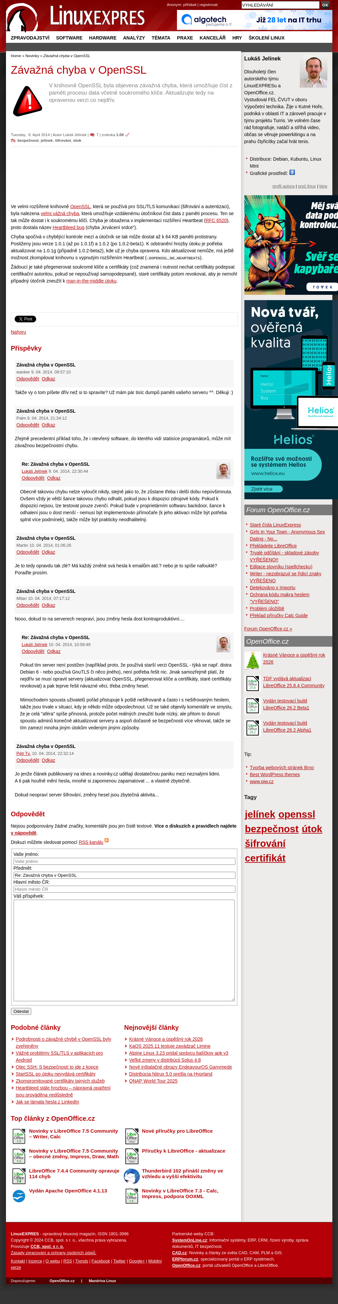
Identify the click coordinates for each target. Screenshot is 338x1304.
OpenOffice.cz (267, 641)
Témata (161, 38)
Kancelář (213, 38)
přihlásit (190, 4)
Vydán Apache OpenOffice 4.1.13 (68, 1210)
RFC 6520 (216, 220)
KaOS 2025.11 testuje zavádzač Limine (170, 1066)
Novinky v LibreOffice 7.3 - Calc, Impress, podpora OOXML (180, 1213)
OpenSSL (80, 206)
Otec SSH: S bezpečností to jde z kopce (57, 1087)
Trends (81, 1281)
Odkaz (48, 378)
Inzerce (35, 1281)
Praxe (185, 38)
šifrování (63, 140)
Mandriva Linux (102, 1301)
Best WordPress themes (275, 774)
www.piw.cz (262, 781)
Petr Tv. (24, 753)
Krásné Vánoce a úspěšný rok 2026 (166, 1059)
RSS (67, 1281)
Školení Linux (267, 38)
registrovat (208, 4)
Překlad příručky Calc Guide (279, 615)
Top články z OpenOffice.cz (53, 1138)
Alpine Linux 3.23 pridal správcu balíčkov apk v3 (178, 1073)
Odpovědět (28, 378)
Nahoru (18, 332)
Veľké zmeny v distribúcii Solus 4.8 (165, 1080)
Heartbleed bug (69, 227)
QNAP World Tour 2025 (153, 1100)
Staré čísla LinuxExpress (275, 525)
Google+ (137, 1281)
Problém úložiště (267, 608)
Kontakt (18, 1281)
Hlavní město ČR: (32, 882)
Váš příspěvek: (29, 896)
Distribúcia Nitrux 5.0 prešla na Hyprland (170, 1094)
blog (323, 186)
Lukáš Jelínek (75, 134)
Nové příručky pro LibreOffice (177, 1151)
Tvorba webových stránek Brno (282, 767)
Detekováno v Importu (273, 587)
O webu (52, 1281)
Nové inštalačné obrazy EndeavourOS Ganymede (180, 1087)
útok (77, 140)
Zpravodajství (30, 38)
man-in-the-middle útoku (91, 281)
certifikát (265, 858)
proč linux (307, 186)
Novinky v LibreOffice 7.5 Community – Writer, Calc (73, 1153)
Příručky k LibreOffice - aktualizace (183, 1171)
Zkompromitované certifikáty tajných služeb (60, 1100)
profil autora (284, 186)
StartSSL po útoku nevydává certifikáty (56, 1094)
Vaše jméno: (26, 854)
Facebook (101, 1281)
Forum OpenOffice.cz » (268, 628)
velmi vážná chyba (60, 213)
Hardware (102, 38)
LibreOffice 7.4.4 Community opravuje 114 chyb (74, 1193)
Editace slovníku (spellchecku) (281, 566)
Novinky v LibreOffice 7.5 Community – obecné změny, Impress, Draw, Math (74, 1173)
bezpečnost (28, 140)
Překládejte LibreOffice (273, 545)
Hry (237, 38)
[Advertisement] (124, 175)
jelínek (47, 140)
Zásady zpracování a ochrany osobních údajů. (54, 1272)
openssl (296, 814)
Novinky (32, 55)
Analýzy (134, 38)
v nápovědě (24, 833)
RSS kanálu (91, 842)
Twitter (119, 1281)
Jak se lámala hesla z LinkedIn (47, 1121)
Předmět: (23, 868)
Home (16, 55)
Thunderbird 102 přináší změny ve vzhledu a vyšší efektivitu (182, 1193)
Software (69, 38)
